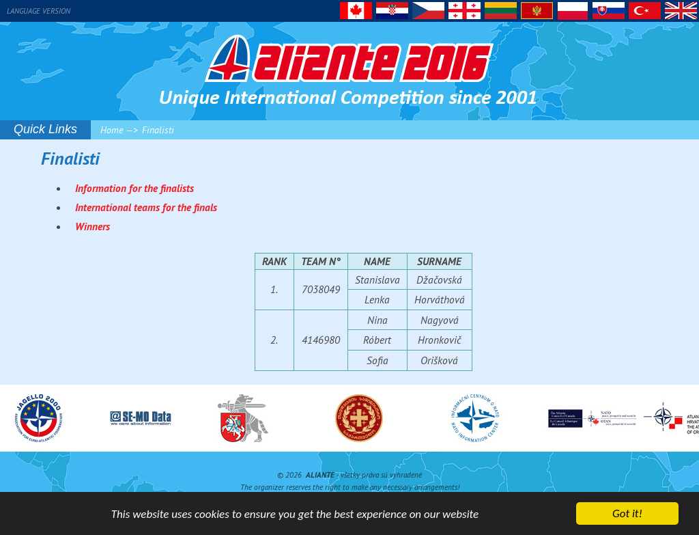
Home (111, 130)
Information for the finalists (134, 188)
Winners (92, 226)
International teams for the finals (146, 207)
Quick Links (45, 129)
